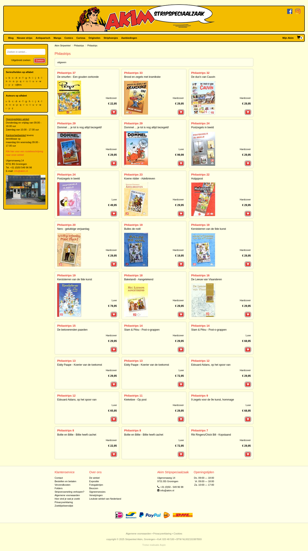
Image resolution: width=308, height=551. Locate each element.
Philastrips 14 (133, 325)
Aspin (163, 545)
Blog (10, 38)
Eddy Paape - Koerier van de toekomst (79, 364)
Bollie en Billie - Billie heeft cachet (76, 434)
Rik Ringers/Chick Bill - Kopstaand (211, 434)
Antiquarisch (43, 38)
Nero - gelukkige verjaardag (73, 228)
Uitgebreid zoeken (21, 60)
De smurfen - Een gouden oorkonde (78, 76)
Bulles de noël (132, 228)
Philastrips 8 (65, 430)
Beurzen (93, 488)
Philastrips (79, 45)
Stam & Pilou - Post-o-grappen (142, 329)
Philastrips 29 (66, 123)
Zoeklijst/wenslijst (64, 505)
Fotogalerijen (96, 484)
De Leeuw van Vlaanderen (206, 279)
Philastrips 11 (133, 395)
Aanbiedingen (129, 38)
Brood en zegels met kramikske (142, 76)
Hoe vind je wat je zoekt (67, 498)
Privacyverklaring (64, 502)
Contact (59, 478)
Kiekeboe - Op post (135, 399)
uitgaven (61, 62)
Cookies (178, 533)
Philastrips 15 (66, 325)
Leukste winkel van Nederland (105, 498)
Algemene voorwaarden (67, 495)
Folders (59, 488)
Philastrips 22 (200, 174)
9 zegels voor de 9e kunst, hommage (212, 399)
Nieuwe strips (25, 38)
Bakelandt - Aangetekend (138, 279)
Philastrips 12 (200, 360)
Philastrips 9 (199, 395)
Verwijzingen (96, 495)
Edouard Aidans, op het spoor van (211, 364)
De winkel (94, 478)
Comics (68, 38)
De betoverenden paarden (72, 329)
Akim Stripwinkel (62, 45)
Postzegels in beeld (202, 127)
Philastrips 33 (133, 72)
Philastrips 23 (133, 174)
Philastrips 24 (200, 123)
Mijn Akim (288, 38)
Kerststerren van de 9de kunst (208, 228)
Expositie (94, 481)
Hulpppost (197, 178)
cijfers (19, 84)
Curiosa (80, 38)
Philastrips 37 (66, 72)
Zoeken (40, 60)
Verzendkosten (62, 484)
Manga (57, 38)
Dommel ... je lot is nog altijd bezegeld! (79, 127)
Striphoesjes (111, 38)
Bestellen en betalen (65, 481)
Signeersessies (97, 491)
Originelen (94, 38)
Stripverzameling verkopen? (69, 491)
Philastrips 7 (199, 430)
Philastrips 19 (133, 224)
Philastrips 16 (200, 275)
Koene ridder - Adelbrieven (139, 178)
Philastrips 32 (200, 72)
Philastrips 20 (66, 224)
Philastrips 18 (133, 275)
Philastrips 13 (66, 360)
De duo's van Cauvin (203, 76)
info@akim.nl (21, 171)
